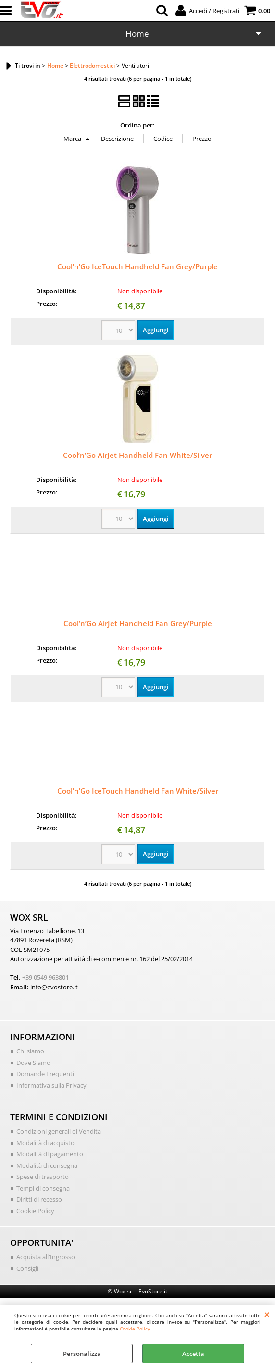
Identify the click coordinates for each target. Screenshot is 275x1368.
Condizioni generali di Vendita (58, 1131)
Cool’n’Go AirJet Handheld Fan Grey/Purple (137, 623)
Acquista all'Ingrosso (45, 1257)
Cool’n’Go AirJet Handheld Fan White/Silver (137, 455)
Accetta (193, 1353)
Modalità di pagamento (49, 1154)
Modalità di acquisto (45, 1143)
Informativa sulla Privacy (51, 1085)
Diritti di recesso (39, 1199)
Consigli (27, 1268)
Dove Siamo (33, 1062)
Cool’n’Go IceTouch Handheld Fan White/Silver (137, 791)
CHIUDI (267, 1314)
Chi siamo (30, 1051)
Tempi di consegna (43, 1188)
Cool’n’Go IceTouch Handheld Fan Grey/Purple (137, 266)
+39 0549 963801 (45, 977)
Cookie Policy (135, 1328)
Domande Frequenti (45, 1073)
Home (137, 33)
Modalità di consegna (46, 1165)
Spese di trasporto (42, 1176)
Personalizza (82, 1353)
